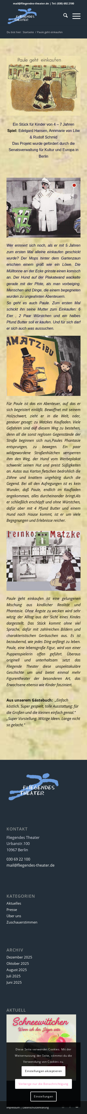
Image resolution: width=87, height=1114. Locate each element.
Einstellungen (43, 1096)
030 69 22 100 (18, 859)
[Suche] (63, 16)
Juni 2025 (14, 982)
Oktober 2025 (17, 963)
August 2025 (16, 969)
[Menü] (74, 16)
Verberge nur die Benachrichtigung (43, 1084)
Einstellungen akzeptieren (43, 1071)
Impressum (13, 1107)
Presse (11, 909)
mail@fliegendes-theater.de (30, 865)
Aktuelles (13, 903)
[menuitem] (63, 16)
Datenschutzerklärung (36, 1107)
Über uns (13, 915)
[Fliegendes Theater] (36, 16)
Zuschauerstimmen (21, 922)
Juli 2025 (13, 976)
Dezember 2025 (19, 957)
